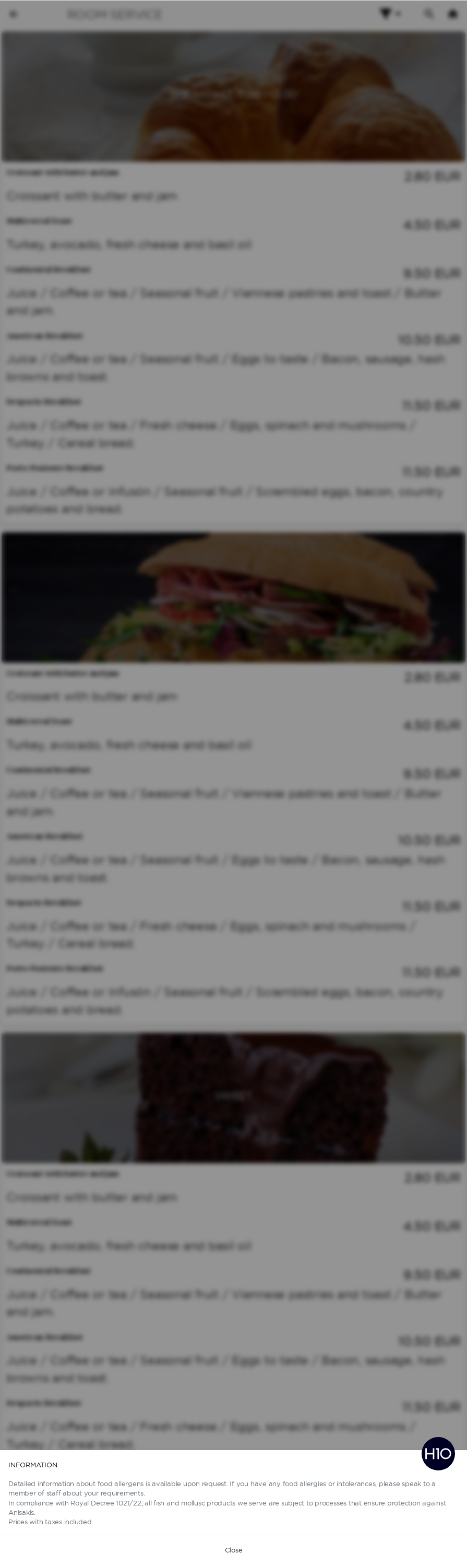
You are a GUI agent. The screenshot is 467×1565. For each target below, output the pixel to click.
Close (234, 1550)
